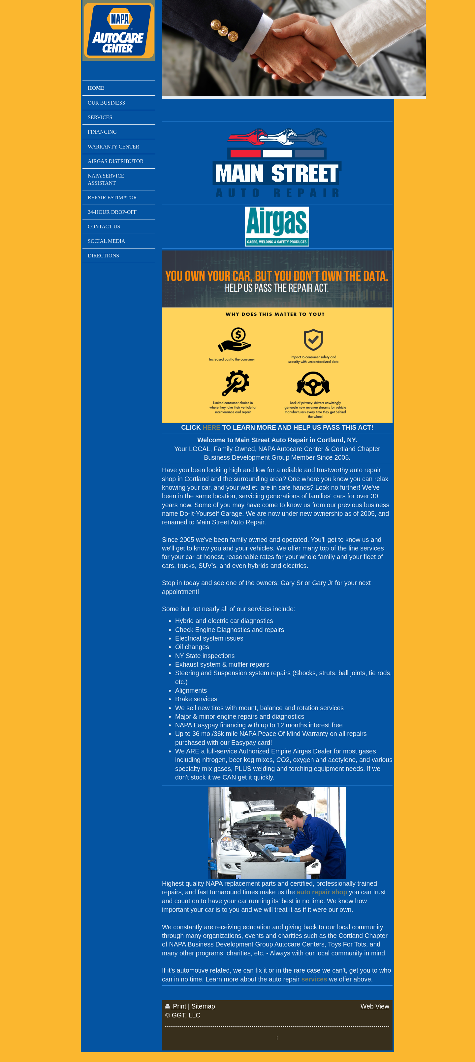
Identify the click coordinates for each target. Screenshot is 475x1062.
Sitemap (203, 1006)
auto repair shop (322, 892)
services (314, 979)
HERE (211, 427)
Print (176, 1006)
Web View (375, 1006)
